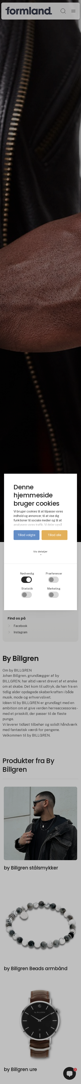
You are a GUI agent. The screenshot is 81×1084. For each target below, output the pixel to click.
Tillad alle (54, 535)
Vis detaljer (40, 553)
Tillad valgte (26, 535)
